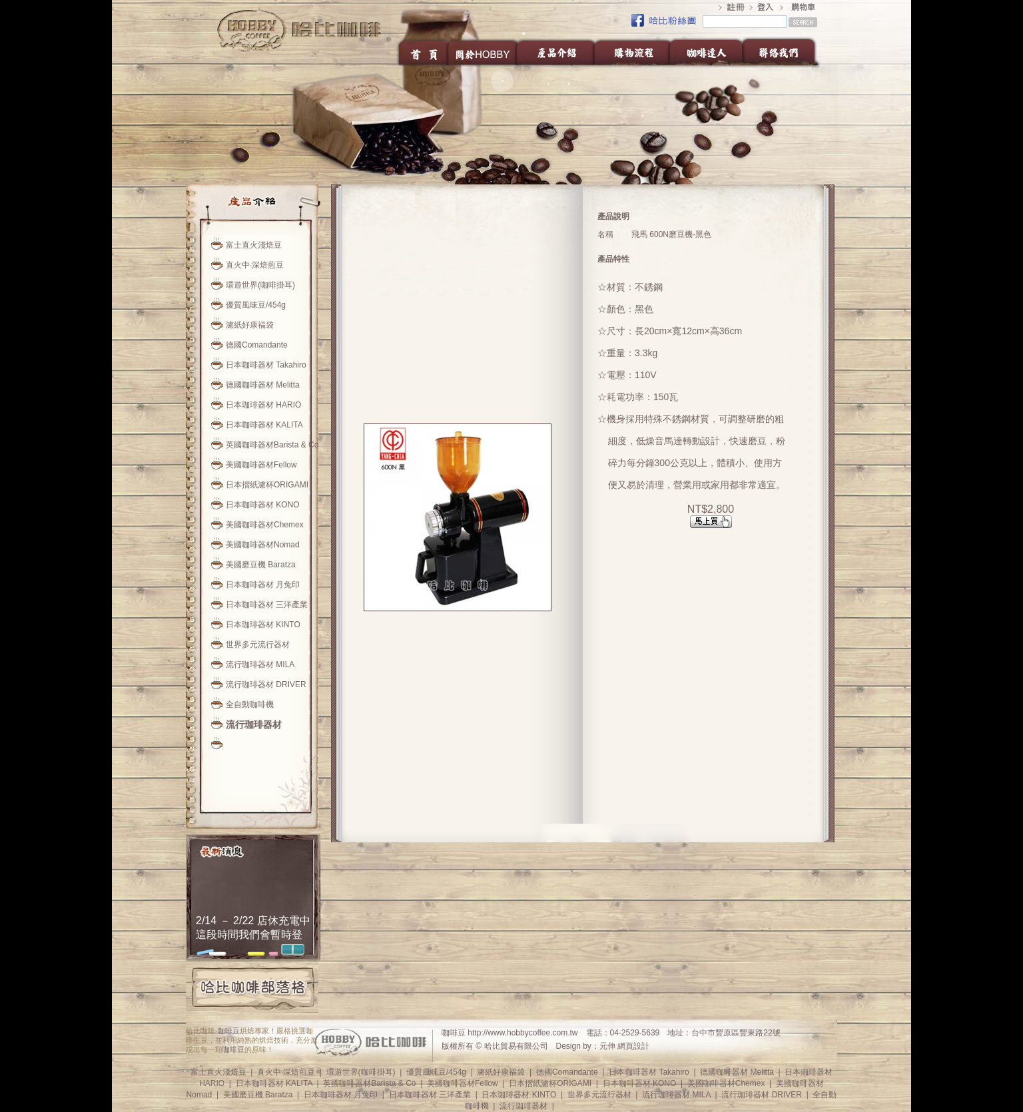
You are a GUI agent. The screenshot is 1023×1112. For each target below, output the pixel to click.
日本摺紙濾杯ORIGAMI (267, 484)
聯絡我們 (782, 52)
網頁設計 (633, 1046)
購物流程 (632, 52)
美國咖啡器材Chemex (265, 524)
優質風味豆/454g (256, 305)
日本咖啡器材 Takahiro (266, 365)
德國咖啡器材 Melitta (263, 385)
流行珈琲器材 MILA (260, 664)
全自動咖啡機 (250, 704)
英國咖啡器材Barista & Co (272, 444)
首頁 (422, 52)
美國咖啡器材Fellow (261, 464)
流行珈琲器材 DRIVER (266, 684)
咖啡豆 (229, 1031)
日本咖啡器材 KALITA (264, 424)
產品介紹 (556, 52)
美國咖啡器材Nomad (263, 544)
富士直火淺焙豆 (254, 245)
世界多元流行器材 (258, 644)
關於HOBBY (483, 52)
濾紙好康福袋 (250, 325)
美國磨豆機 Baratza (261, 564)
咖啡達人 (705, 52)
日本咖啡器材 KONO (263, 504)
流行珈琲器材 (254, 724)
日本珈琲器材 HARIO (263, 405)
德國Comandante (257, 345)
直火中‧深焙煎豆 (255, 265)
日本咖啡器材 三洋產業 (267, 604)
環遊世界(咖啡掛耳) (260, 285)
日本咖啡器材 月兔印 (263, 584)
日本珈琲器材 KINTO (263, 624)
